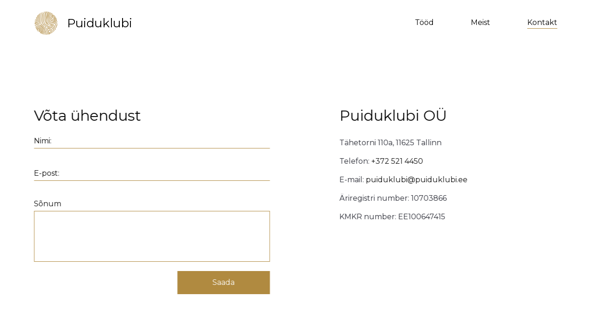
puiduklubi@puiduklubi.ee (418, 179)
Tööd (424, 22)
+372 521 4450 (399, 161)
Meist (480, 22)
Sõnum (46, 203)
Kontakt (542, 22)
